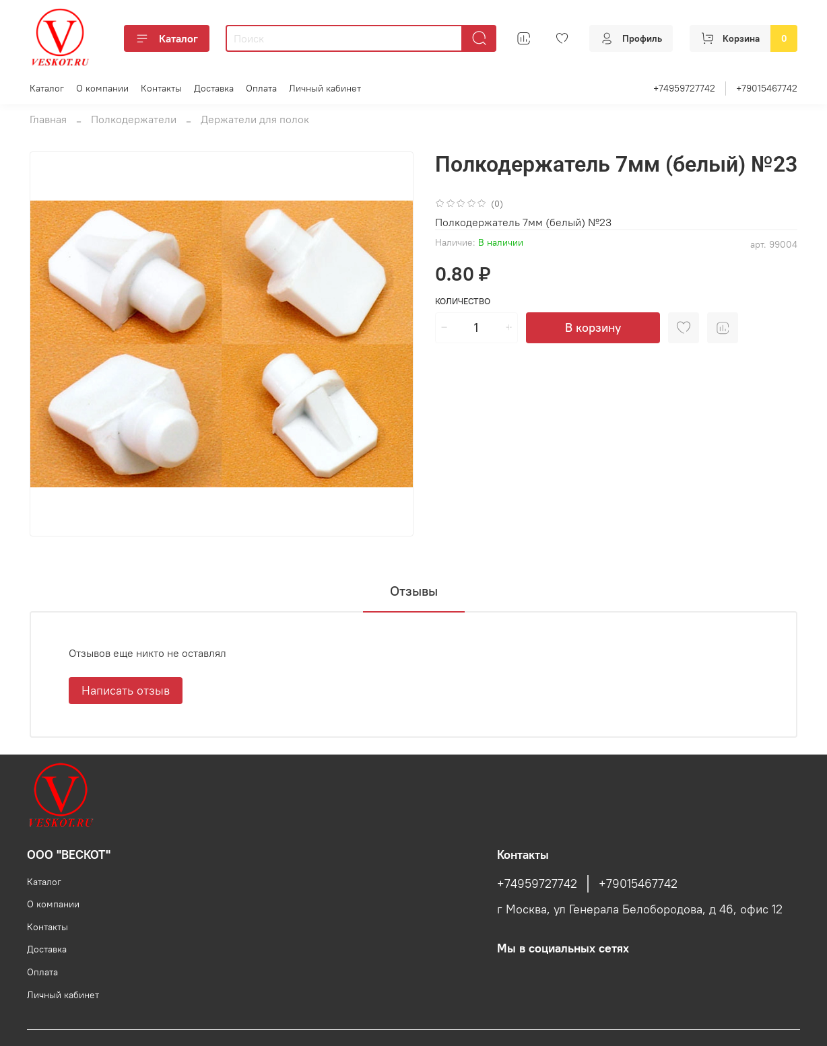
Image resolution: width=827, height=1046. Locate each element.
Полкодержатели (133, 119)
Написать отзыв (125, 690)
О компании (102, 88)
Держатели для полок (255, 119)
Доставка (214, 88)
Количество (462, 301)
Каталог (166, 38)
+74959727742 (684, 88)
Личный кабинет (325, 88)
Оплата (261, 88)
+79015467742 (766, 88)
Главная (48, 119)
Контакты (161, 88)
